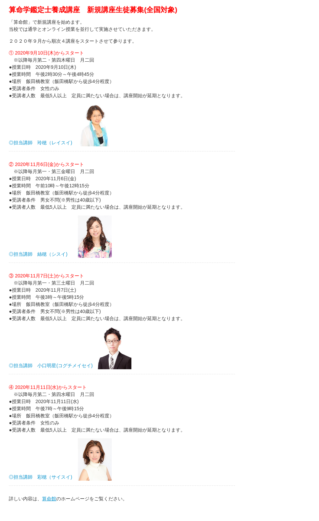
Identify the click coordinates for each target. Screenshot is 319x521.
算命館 (49, 498)
